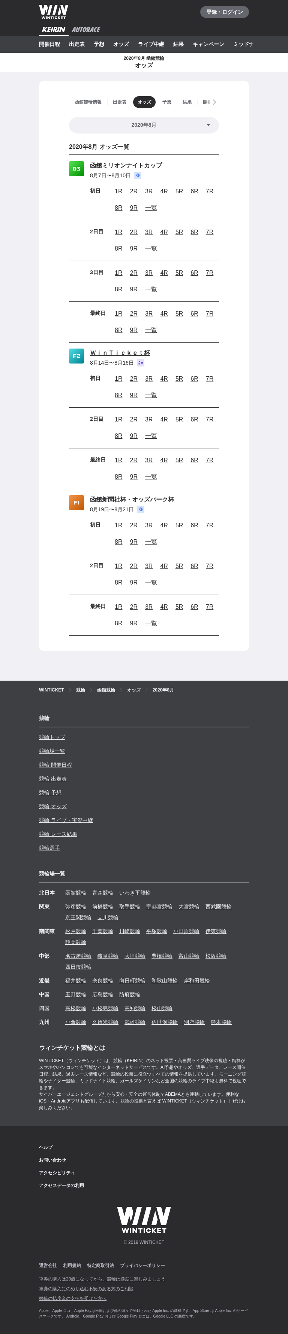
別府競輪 (194, 1022)
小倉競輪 (75, 1022)
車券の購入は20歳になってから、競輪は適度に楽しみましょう (102, 1279)
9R (133, 208)
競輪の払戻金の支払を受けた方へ (72, 1298)
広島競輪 (102, 994)
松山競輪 (162, 1008)
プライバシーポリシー (142, 1265)
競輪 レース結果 (58, 834)
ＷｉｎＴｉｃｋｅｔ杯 (120, 353)
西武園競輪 (219, 907)
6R (194, 191)
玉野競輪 (75, 994)
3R (149, 191)
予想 (99, 44)
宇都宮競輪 (159, 907)
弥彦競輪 (75, 907)
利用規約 (72, 1265)
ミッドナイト (249, 44)
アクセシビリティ (57, 1172)
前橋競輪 (102, 907)
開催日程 (49, 44)
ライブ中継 (151, 44)
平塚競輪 (156, 931)
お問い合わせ (52, 1160)
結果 (178, 44)
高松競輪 (75, 1008)
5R (179, 191)
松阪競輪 (216, 956)
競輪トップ (52, 737)
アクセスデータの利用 (61, 1185)
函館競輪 (75, 893)
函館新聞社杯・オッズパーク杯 (132, 499)
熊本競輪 (221, 1022)
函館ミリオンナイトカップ (126, 165)
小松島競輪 (105, 1008)
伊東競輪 (216, 931)
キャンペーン (208, 44)
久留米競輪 (105, 1022)
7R (209, 191)
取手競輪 (129, 907)
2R (133, 191)
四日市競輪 (78, 967)
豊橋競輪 (162, 956)
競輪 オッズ (53, 806)
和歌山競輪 (165, 981)
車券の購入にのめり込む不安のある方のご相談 (86, 1288)
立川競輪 (108, 917)
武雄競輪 (135, 1022)
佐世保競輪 (165, 1022)
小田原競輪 (186, 931)
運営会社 (48, 1265)
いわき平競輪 (135, 893)
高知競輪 (135, 1008)
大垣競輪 (135, 956)
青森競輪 (102, 893)
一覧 (151, 208)
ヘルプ (45, 1147)
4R (164, 191)
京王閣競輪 (78, 917)
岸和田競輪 (197, 981)
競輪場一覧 (52, 751)
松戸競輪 (75, 931)
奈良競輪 (102, 981)
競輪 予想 (50, 792)
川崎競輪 (129, 931)
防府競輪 (129, 994)
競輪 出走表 (53, 779)
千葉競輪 (102, 931)
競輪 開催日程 (55, 765)
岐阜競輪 (108, 956)
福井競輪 (75, 981)
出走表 (77, 44)
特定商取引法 (100, 1265)
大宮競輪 (189, 907)
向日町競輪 (132, 981)
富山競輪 (189, 956)
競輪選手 (49, 848)
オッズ (121, 44)
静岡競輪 (75, 942)
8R (118, 208)
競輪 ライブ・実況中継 (66, 820)
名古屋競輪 (78, 956)
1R (118, 191)
